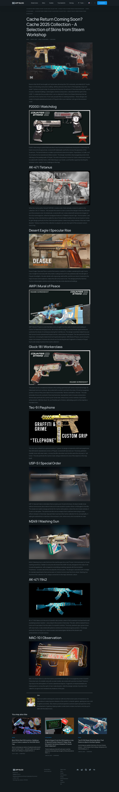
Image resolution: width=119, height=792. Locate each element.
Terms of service (47, 772)
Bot (61, 784)
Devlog (61, 777)
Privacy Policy (47, 770)
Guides (61, 774)
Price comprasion (64, 779)
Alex (27, 39)
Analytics (62, 783)
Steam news (45, 39)
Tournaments (63, 775)
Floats (61, 781)
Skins (39, 39)
